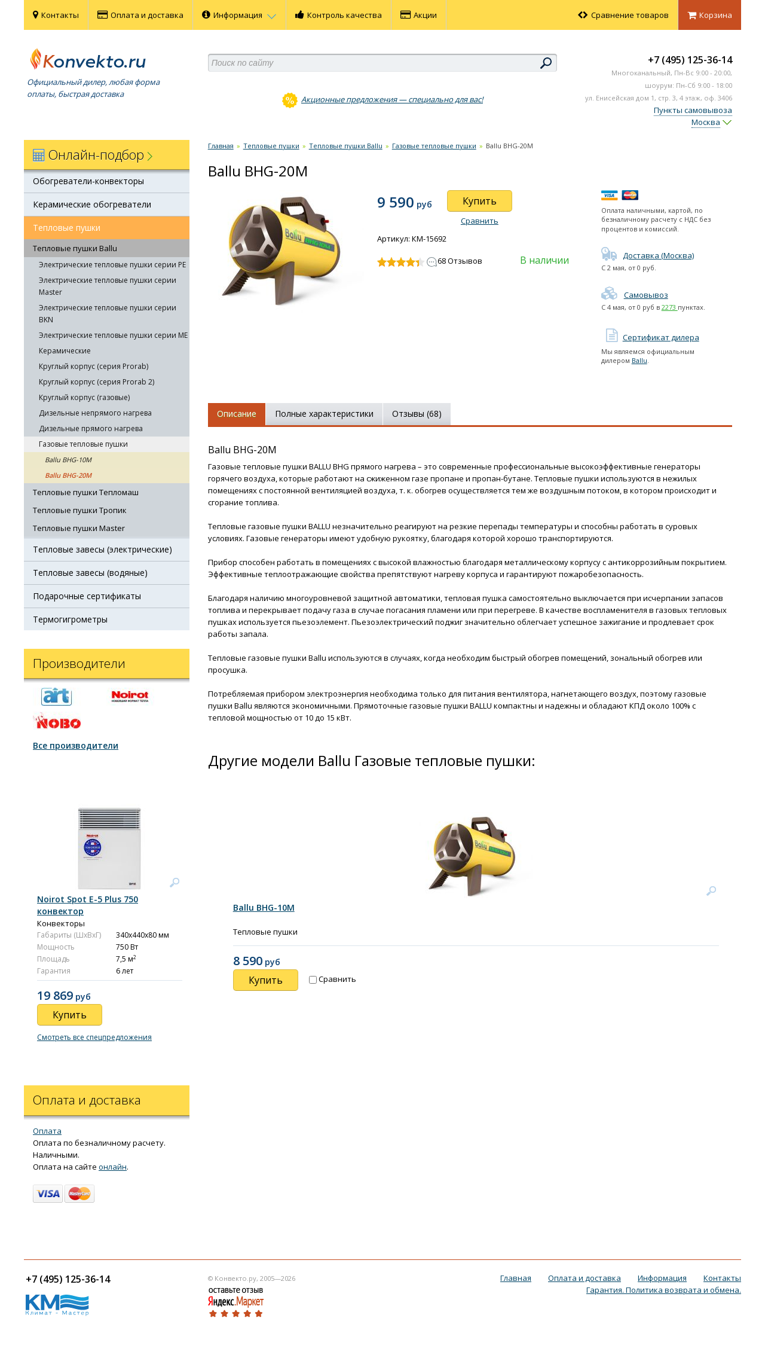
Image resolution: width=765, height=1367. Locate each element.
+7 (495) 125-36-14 (690, 59)
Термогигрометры (70, 619)
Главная (221, 145)
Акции (418, 15)
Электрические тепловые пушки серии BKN (107, 314)
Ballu (639, 360)
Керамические (65, 351)
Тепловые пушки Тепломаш (86, 492)
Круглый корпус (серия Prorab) (93, 366)
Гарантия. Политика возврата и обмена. (663, 1289)
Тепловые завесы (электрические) (102, 549)
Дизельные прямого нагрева (91, 428)
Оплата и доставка (140, 15)
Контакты (56, 15)
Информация (239, 15)
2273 (670, 307)
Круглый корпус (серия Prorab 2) (96, 382)
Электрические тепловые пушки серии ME (113, 335)
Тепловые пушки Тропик (80, 510)
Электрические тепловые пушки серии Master (107, 286)
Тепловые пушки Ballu (75, 248)
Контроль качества (338, 15)
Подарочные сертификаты (87, 596)
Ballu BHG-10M (68, 459)
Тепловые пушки (66, 227)
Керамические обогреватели (92, 204)
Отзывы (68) (417, 413)
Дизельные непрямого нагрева (95, 413)
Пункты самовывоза (693, 110)
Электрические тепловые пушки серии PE (112, 265)
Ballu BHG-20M (68, 475)
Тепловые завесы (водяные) (90, 572)
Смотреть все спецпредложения (94, 1037)
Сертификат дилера (650, 337)
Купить (480, 201)
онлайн (113, 1166)
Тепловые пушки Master (79, 528)
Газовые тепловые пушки (83, 444)
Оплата (47, 1130)
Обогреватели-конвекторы (88, 181)
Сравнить (479, 220)
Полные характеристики (324, 413)
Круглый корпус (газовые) (84, 397)
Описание (236, 413)
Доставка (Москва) (647, 255)
